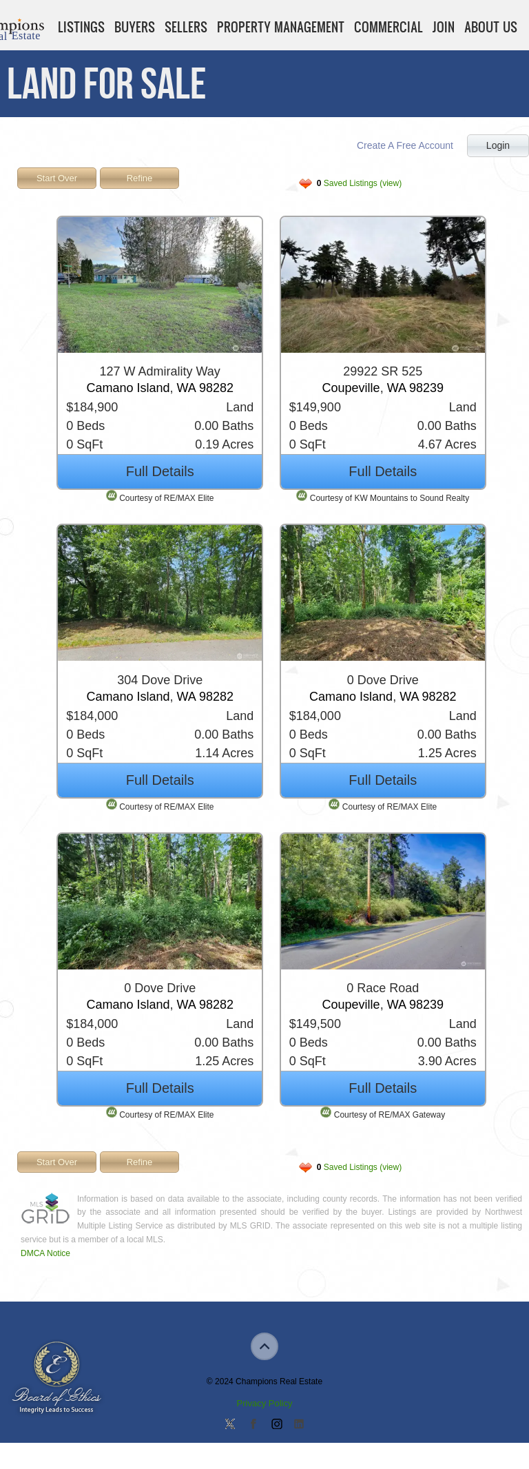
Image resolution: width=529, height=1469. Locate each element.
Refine (140, 178)
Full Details (160, 471)
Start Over (57, 178)
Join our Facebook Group (252, 1425)
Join (444, 27)
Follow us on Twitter (230, 1425)
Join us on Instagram (276, 1425)
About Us (490, 27)
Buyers (134, 27)
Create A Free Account (405, 145)
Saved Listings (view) (359, 183)
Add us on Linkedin (299, 1425)
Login (498, 145)
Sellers (186, 27)
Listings (81, 27)
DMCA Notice (45, 1253)
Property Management (280, 27)
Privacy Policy (265, 1403)
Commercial (388, 27)
